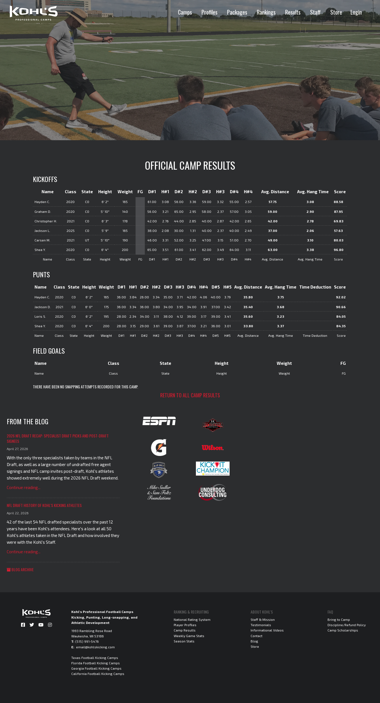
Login (356, 12)
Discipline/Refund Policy (347, 625)
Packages (237, 12)
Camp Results (185, 630)
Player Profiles (185, 625)
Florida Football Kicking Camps (95, 663)
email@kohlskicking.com (95, 647)
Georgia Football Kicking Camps (96, 668)
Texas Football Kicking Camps (94, 658)
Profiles (210, 12)
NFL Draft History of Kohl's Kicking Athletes (44, 505)
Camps (185, 12)
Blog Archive (20, 569)
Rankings (266, 12)
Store (336, 12)
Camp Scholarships (343, 630)
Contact (256, 636)
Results (293, 12)
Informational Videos (267, 630)
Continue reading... (23, 487)
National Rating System (192, 619)
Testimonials (261, 625)
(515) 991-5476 (87, 641)
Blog (254, 641)
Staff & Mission (263, 619)
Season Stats (184, 641)
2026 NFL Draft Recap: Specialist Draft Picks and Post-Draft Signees (58, 438)
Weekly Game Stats (189, 636)
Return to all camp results (190, 395)
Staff (315, 12)
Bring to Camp (339, 619)
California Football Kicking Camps (97, 674)
